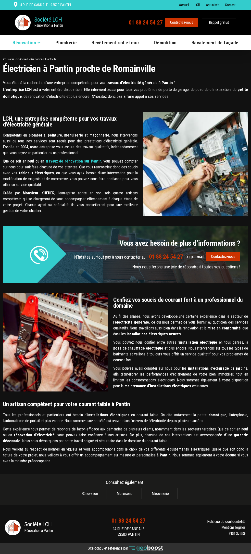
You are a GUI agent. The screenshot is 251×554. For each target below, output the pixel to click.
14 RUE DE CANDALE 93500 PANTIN (128, 532)
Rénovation (24, 43)
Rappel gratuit (219, 22)
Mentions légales (233, 527)
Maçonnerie (160, 493)
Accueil (184, 5)
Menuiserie (124, 493)
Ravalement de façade (214, 43)
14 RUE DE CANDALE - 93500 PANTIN (44, 5)
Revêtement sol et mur (115, 43)
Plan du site (237, 533)
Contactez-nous (181, 22)
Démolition (165, 43)
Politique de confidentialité (226, 521)
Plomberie (66, 43)
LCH (197, 5)
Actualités (212, 5)
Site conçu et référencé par (125, 548)
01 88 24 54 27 (146, 22)
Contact (230, 5)
